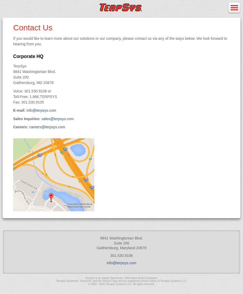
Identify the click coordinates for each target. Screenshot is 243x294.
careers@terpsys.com (47, 127)
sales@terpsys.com (57, 119)
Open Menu (234, 8)
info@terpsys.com (41, 110)
